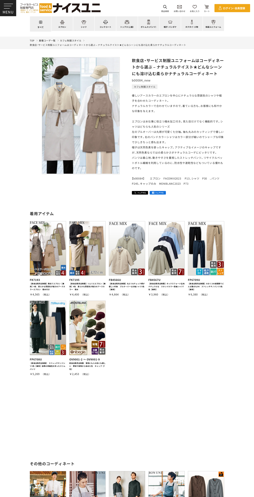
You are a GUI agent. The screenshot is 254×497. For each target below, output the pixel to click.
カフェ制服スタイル (70, 40)
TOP (32, 40)
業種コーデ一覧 (47, 40)
